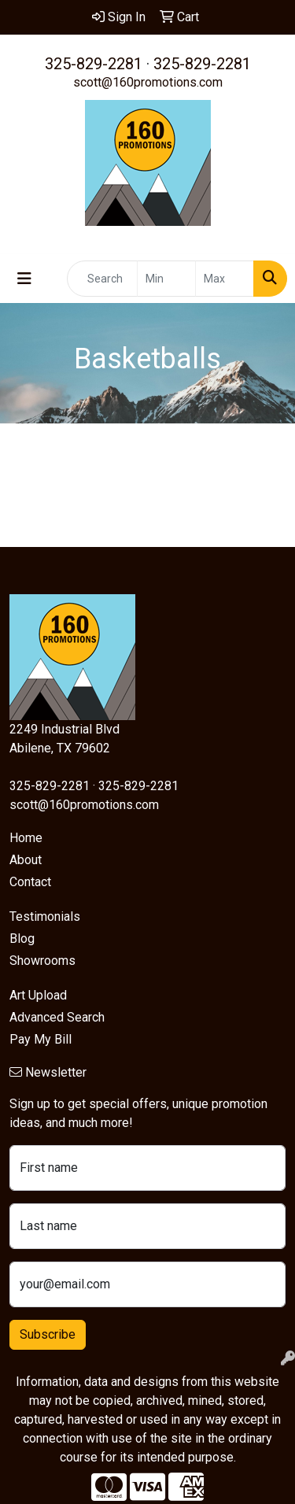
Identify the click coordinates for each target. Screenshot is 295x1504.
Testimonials (44, 916)
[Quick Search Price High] (224, 279)
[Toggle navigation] (24, 279)
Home (25, 837)
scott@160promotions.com (148, 82)
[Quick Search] (102, 279)
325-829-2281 (93, 63)
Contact (30, 881)
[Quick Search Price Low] (166, 279)
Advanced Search (57, 1017)
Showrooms (42, 960)
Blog (22, 938)
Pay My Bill (40, 1039)
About (25, 859)
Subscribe (48, 1334)
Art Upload (38, 995)
